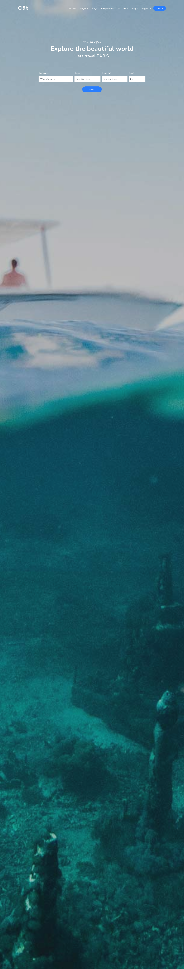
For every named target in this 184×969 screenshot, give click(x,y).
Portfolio (123, 8)
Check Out (106, 73)
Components (108, 8)
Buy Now (159, 8)
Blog (95, 8)
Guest (131, 73)
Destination (44, 73)
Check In (78, 73)
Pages (84, 8)
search (92, 89)
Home (73, 8)
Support (147, 8)
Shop (135, 8)
